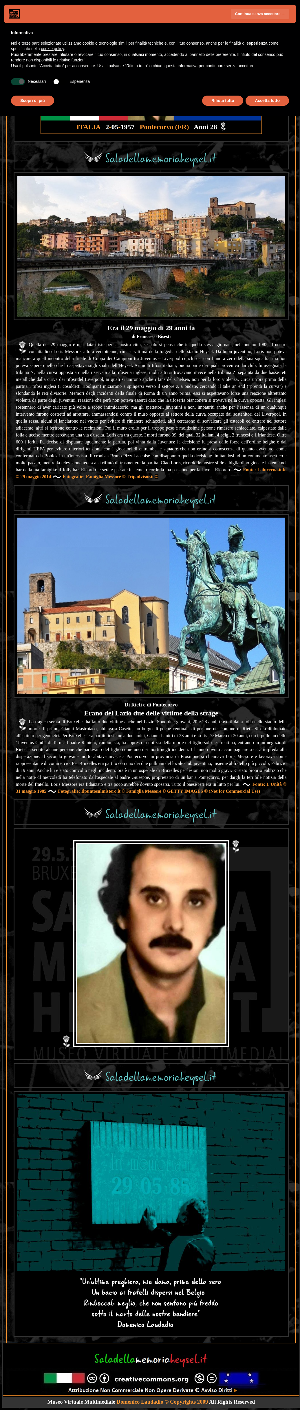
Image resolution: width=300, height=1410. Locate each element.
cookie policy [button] (52, 48)
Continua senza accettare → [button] (260, 14)
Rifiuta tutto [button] (222, 100)
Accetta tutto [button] (267, 100)
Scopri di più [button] (32, 100)
